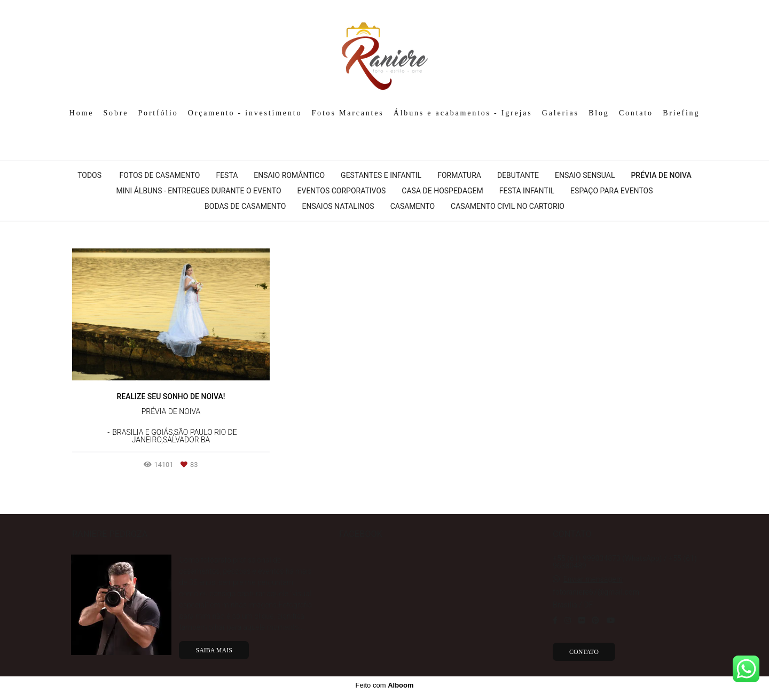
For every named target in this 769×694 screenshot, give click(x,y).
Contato (636, 113)
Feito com (384, 685)
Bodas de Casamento (245, 206)
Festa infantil (526, 190)
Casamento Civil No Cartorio (507, 206)
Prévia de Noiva (661, 175)
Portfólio (158, 113)
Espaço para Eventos (611, 190)
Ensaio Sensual (585, 175)
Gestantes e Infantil (381, 175)
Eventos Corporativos (341, 190)
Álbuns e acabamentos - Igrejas (463, 113)
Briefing (681, 113)
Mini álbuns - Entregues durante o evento (198, 190)
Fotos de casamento (160, 175)
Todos (89, 175)
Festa (227, 175)
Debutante (518, 175)
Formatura (459, 175)
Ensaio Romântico (289, 175)
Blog (598, 113)
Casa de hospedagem (442, 190)
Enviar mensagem (593, 579)
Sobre (116, 113)
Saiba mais (213, 650)
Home (81, 113)
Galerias (560, 113)
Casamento (412, 206)
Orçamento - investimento (245, 113)
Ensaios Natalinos (338, 206)
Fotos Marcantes (348, 113)
